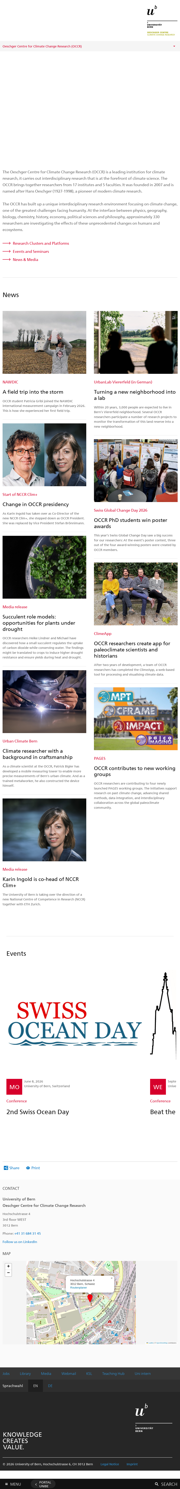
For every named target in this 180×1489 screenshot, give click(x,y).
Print (35, 1167)
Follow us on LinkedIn (20, 1241)
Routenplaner (78, 1287)
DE (50, 1385)
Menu (15, 1483)
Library (25, 1373)
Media (46, 1373)
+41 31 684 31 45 (27, 1233)
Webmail (68, 1373)
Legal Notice (110, 1464)
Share (14, 1167)
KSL (89, 1373)
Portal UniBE (45, 1484)
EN (35, 1385)
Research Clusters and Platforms (41, 243)
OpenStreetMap (162, 1343)
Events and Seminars (31, 251)
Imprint (132, 1464)
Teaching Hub (113, 1373)
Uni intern (143, 1373)
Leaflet (149, 1343)
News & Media (25, 259)
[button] (90, 1298)
